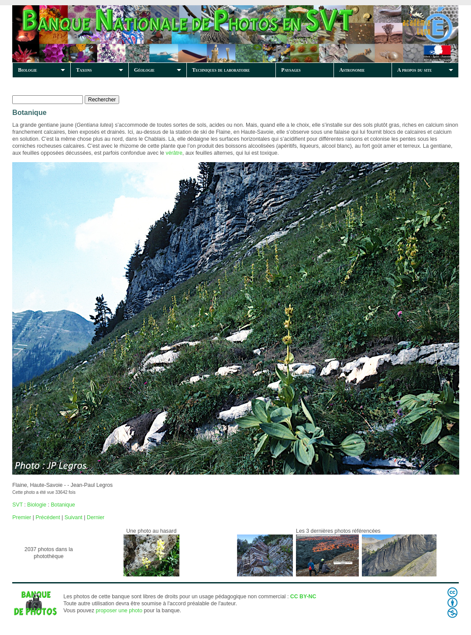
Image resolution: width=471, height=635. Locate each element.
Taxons (84, 70)
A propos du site (414, 70)
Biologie (27, 70)
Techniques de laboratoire (221, 70)
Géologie (144, 70)
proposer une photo (119, 610)
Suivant (74, 517)
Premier (21, 517)
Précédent (47, 517)
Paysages (290, 70)
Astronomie (351, 70)
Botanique (63, 505)
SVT (17, 505)
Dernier (95, 517)
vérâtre (173, 153)
